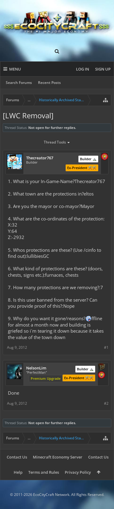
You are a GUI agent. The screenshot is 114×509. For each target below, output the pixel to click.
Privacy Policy (78, 472)
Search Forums (19, 82)
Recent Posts (49, 82)
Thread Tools (57, 143)
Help (18, 472)
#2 (106, 403)
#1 (106, 347)
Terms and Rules (43, 472)
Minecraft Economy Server (57, 457)
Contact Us (17, 457)
